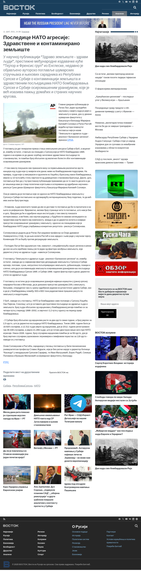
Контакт (110, 535)
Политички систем (80, 539)
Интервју (42, 535)
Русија (26, 14)
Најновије (11, 14)
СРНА (70, 140)
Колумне (42, 539)
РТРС (6, 362)
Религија (76, 543)
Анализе (119, 14)
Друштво (91, 14)
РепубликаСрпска (23, 385)
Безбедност (57, 14)
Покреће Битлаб (114, 546)
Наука (40, 547)
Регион (105, 14)
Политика (40, 14)
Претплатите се (107, 313)
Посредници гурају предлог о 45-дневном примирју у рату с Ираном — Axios (114, 111)
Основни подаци (79, 532)
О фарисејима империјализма (111, 89)
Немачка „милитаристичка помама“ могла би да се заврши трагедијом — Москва (114, 126)
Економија (75, 14)
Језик (74, 551)
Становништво (79, 547)
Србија (7, 385)
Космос (41, 543)
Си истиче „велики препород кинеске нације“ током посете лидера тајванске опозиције (115, 77)
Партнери (111, 532)
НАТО (37, 385)
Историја (76, 535)
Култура (42, 551)
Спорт (41, 554)
